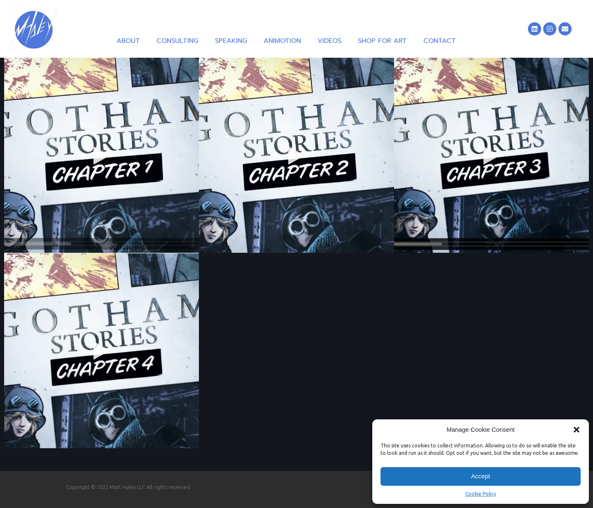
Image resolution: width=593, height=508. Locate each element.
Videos (329, 41)
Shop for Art (382, 41)
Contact (439, 41)
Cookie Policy (480, 493)
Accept (480, 476)
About (128, 41)
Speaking (231, 41)
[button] (576, 430)
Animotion (282, 41)
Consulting (177, 41)
